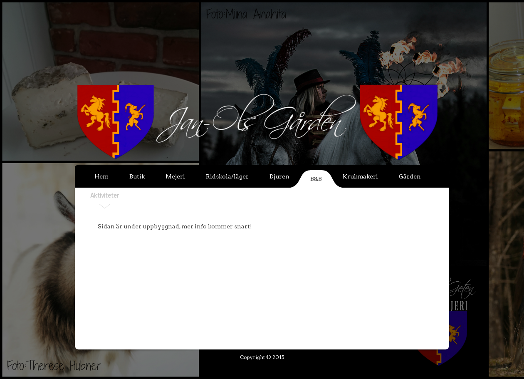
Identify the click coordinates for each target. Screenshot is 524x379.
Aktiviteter (104, 196)
